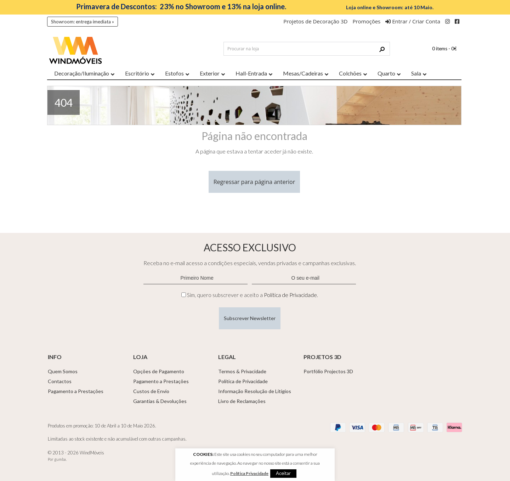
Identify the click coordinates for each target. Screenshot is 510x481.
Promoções (366, 21)
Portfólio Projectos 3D (328, 371)
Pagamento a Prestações (75, 391)
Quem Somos (63, 371)
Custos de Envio (151, 391)
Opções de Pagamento (158, 371)
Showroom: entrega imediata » (82, 21)
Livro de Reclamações (242, 401)
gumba (60, 459)
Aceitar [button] (283, 473)
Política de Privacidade (290, 295)
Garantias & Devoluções (160, 401)
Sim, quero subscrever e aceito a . (252, 295)
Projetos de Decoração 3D (315, 21)
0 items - (444, 48)
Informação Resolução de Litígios (254, 391)
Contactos (60, 381)
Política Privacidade (249, 473)
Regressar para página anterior (254, 182)
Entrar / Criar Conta (412, 21)
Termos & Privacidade (242, 371)
